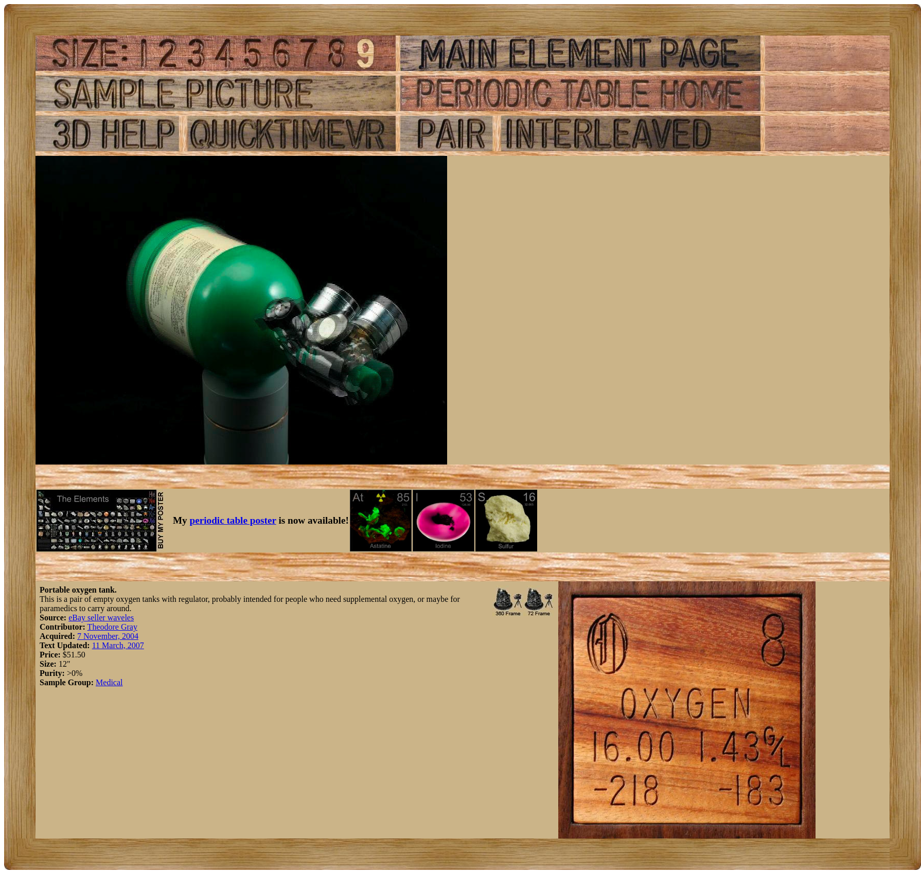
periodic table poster (233, 520)
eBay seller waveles (101, 617)
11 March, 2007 (118, 645)
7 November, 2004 (107, 636)
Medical (109, 682)
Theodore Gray (112, 626)
